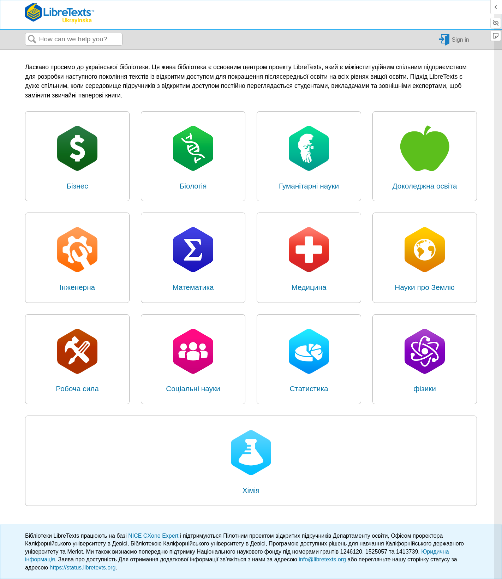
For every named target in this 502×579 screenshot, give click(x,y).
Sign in (460, 39)
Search (32, 40)
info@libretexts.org (322, 559)
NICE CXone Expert (154, 536)
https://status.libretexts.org (83, 568)
